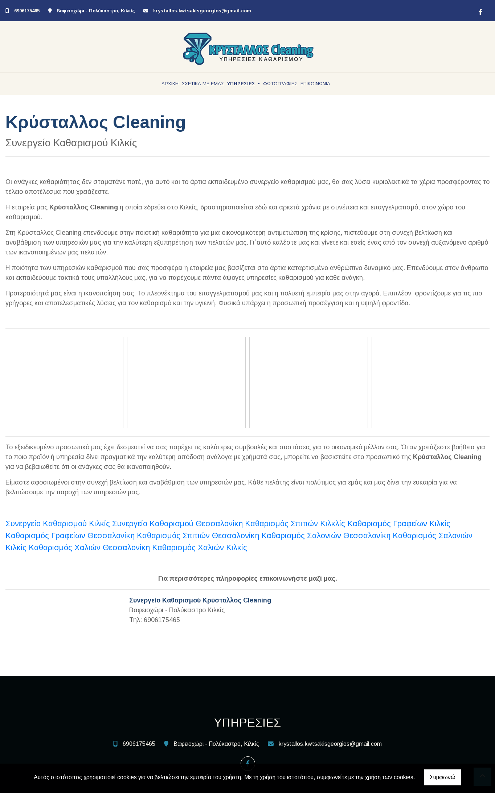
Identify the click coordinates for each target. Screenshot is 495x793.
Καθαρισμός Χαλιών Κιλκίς (199, 547)
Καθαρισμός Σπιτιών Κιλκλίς (295, 523)
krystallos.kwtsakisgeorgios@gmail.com (202, 10)
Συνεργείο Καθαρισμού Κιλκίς (58, 523)
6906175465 (27, 10)
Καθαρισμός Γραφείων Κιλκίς (398, 523)
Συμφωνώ (442, 777)
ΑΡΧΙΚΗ (170, 83)
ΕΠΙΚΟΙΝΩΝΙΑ (315, 83)
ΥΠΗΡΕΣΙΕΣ (242, 83)
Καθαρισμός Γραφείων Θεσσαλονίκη (70, 535)
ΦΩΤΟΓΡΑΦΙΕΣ (280, 83)
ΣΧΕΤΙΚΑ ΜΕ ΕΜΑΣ (203, 83)
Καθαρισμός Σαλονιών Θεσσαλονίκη (325, 535)
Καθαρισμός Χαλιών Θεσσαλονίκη (89, 547)
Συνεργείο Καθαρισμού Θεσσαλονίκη (177, 523)
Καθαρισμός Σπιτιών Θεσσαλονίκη (198, 535)
